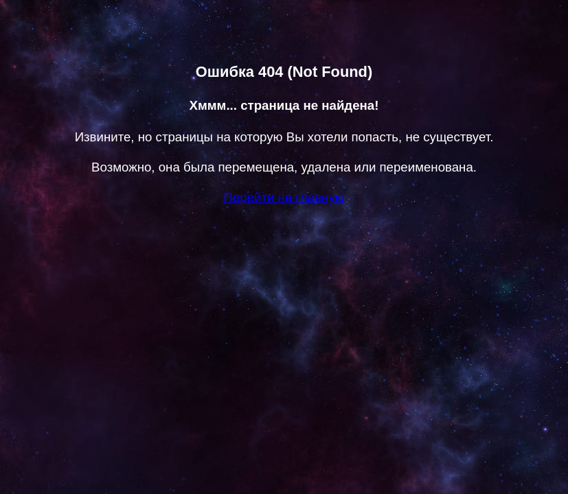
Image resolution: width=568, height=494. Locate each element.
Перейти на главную (283, 197)
